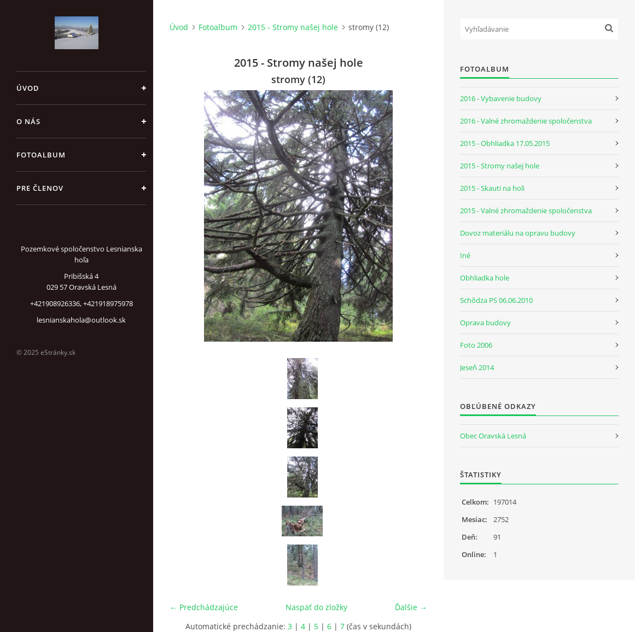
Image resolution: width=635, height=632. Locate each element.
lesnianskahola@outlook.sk (81, 320)
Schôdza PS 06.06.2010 (496, 300)
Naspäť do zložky (316, 607)
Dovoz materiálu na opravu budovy (517, 233)
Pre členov (39, 188)
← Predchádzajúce (204, 607)
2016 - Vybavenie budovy (500, 98)
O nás (28, 121)
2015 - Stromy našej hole (293, 27)
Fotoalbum (41, 155)
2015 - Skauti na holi (492, 188)
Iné (465, 255)
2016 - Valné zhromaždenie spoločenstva (526, 121)
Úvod (27, 88)
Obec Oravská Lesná (493, 436)
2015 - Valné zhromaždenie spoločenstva (526, 210)
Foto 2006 (476, 345)
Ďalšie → (411, 607)
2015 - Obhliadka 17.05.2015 (505, 143)
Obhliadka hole (484, 278)
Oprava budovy (485, 322)
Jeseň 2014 (477, 367)
